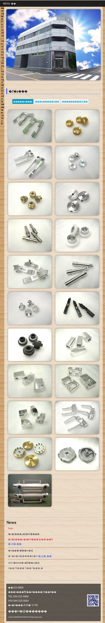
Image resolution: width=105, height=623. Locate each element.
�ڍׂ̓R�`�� (15, 544)
